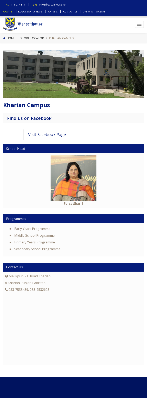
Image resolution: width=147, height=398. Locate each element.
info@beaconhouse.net (52, 4)
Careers (52, 11)
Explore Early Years (30, 11)
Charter (8, 11)
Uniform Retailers (94, 11)
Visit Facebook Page (47, 134)
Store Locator (32, 38)
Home (11, 38)
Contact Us (70, 11)
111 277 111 (18, 4)
